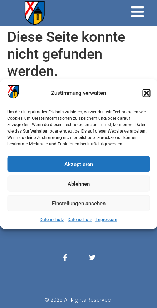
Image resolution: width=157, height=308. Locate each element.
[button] (146, 93)
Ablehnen (79, 183)
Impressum (106, 219)
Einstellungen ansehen (79, 203)
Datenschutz (52, 219)
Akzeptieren (78, 164)
